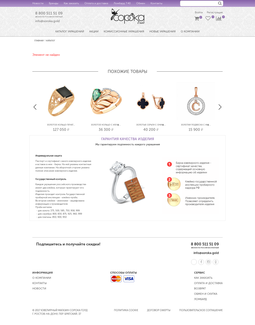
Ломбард (200, 299)
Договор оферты (159, 310)
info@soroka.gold (47, 21)
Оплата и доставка (96, 3)
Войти (199, 12)
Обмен (140, 3)
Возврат (200, 288)
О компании (41, 277)
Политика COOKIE (126, 310)
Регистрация (215, 12)
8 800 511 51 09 (49, 13)
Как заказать (71, 3)
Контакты (156, 3)
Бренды (53, 3)
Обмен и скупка (205, 293)
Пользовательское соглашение (201, 310)
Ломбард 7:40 (122, 3)
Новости (37, 3)
